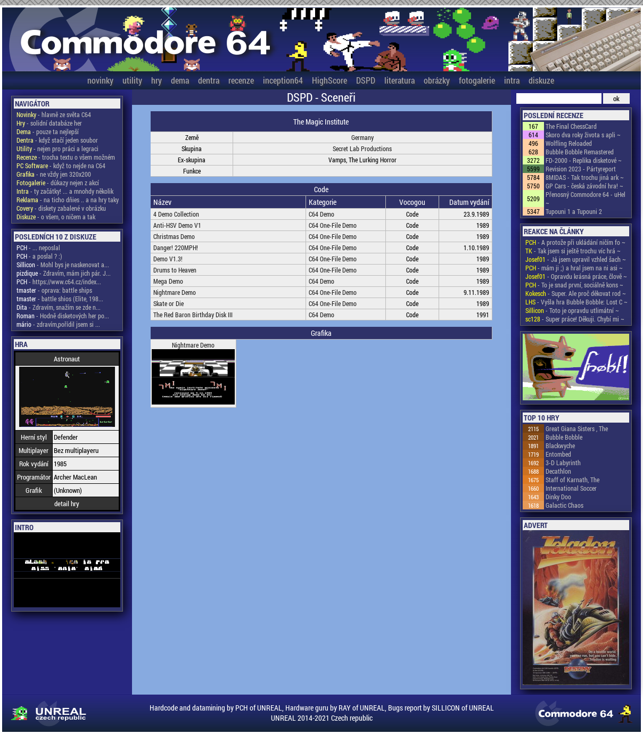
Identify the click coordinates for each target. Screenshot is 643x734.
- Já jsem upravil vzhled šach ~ (575, 259)
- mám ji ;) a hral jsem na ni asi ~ (574, 267)
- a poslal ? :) (39, 256)
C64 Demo (321, 214)
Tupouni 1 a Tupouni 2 (574, 211)
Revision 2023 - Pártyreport (581, 168)
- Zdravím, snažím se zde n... (59, 307)
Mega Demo (168, 281)
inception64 (283, 80)
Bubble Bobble (564, 437)
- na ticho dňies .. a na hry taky (68, 199)
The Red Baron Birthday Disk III (193, 314)
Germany (362, 137)
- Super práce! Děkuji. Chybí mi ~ (574, 319)
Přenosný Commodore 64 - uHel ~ (585, 198)
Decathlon (558, 471)
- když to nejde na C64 (61, 165)
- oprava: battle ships (54, 290)
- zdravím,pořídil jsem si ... (58, 324)
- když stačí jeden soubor (57, 140)
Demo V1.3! (168, 258)
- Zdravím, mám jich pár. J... (64, 273)
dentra (208, 80)
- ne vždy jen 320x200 (54, 174)
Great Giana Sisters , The (577, 428)
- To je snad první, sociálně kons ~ (574, 285)
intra (512, 80)
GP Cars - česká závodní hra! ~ (584, 186)
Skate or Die (168, 303)
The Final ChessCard (571, 126)
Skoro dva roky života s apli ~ (583, 134)
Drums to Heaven (174, 270)
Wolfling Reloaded (569, 143)
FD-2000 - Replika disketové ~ (584, 160)
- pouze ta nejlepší (48, 131)
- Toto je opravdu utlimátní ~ (572, 310)
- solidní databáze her (49, 123)
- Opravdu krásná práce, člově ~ (576, 276)
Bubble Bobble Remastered (580, 151)
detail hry (66, 503)
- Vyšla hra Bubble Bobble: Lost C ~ (576, 302)
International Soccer (571, 488)
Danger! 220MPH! (175, 247)
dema (180, 80)
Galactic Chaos (564, 505)
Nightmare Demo (174, 292)
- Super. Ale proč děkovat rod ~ (575, 293)
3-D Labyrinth (563, 462)
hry (156, 80)
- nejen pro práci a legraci (57, 148)
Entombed (558, 454)
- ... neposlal (38, 247)
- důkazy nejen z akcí (58, 182)
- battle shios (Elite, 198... (60, 298)
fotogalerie (477, 80)
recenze (241, 80)
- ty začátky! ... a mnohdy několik (65, 191)
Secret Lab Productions (362, 148)
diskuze (541, 80)
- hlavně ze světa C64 (54, 114)
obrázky (437, 80)
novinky (100, 80)
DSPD (365, 80)
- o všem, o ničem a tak (56, 216)
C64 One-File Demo (333, 225)
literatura (399, 80)
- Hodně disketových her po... (63, 315)
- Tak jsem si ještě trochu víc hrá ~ (573, 250)
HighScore (329, 80)
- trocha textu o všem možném (66, 157)
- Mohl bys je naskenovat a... (63, 264)
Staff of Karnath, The (572, 479)
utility (132, 80)
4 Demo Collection (176, 214)
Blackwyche (560, 445)
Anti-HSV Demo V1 (177, 225)
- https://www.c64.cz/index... (59, 281)
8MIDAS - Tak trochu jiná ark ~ (585, 177)
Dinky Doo (558, 496)
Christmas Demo (174, 236)
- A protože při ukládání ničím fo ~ (575, 242)
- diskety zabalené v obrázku (61, 208)
